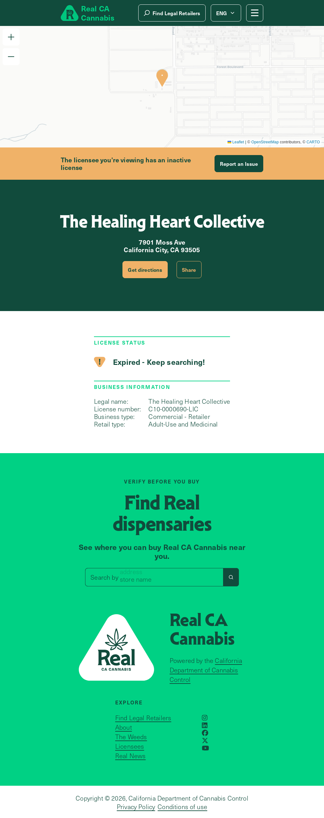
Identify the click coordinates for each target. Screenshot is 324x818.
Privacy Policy (136, 806)
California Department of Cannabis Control (206, 670)
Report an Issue (239, 163)
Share (189, 269)
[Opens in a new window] (205, 718)
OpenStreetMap (265, 142)
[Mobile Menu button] (254, 13)
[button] (11, 37)
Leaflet (235, 142)
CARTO (313, 142)
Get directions (145, 269)
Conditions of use (182, 806)
